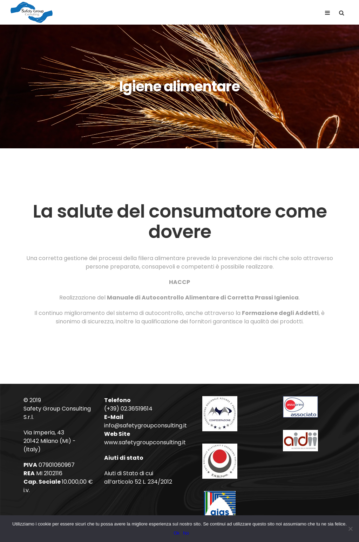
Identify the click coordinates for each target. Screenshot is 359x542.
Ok (177, 533)
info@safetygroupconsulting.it (145, 425)
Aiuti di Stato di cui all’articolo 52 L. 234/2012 (138, 477)
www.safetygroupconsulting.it (145, 442)
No (186, 533)
